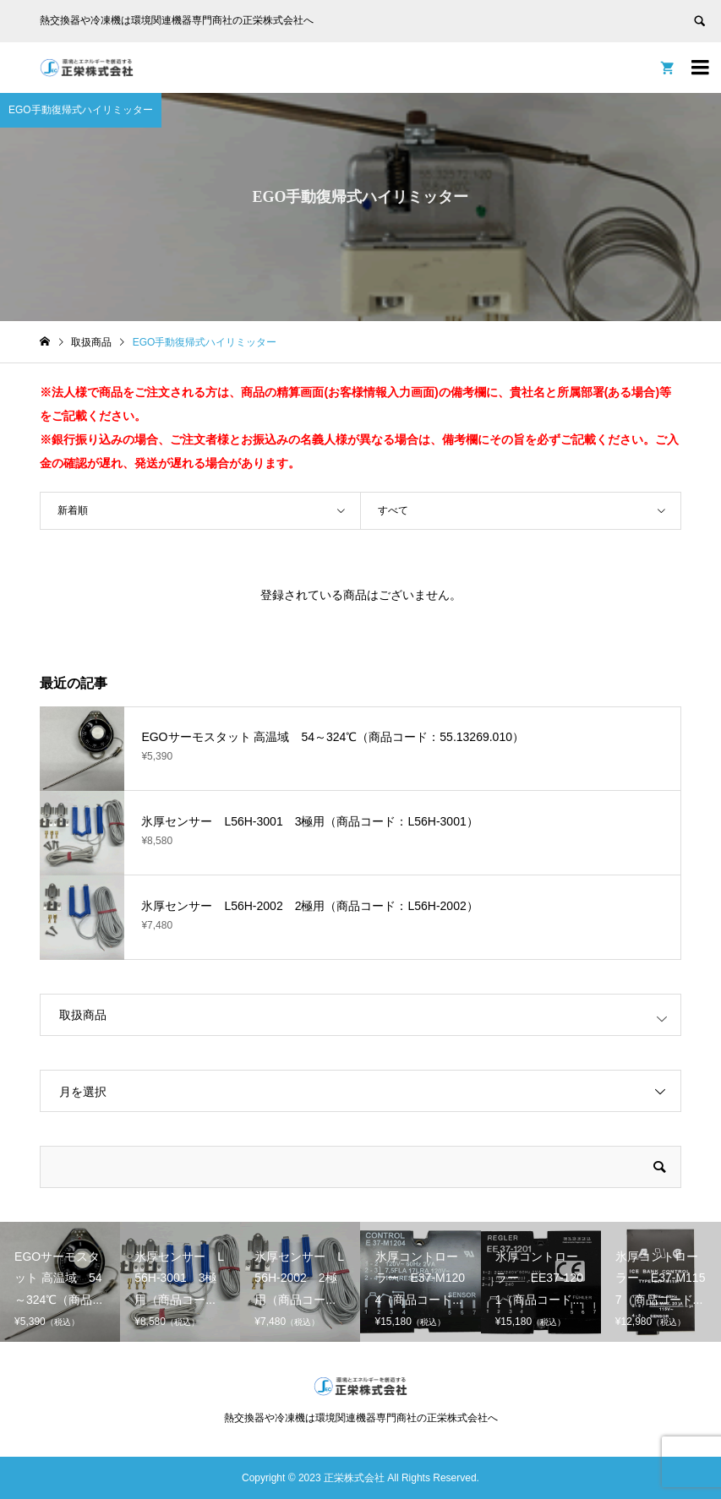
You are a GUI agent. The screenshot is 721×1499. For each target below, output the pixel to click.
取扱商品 (83, 1015)
